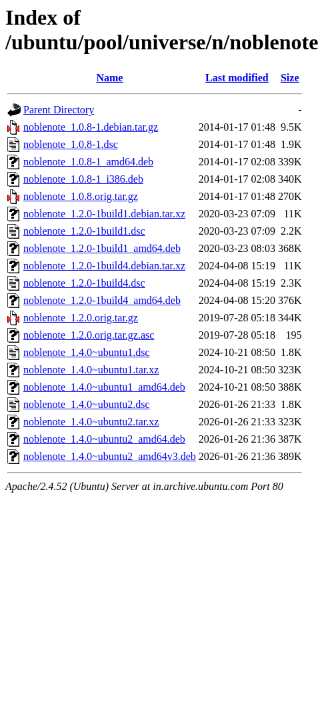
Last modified (237, 77)
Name (109, 77)
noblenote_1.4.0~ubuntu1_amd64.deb (104, 387)
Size (290, 77)
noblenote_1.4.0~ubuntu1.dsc (86, 352)
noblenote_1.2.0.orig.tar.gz (80, 317)
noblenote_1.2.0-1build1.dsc (84, 231)
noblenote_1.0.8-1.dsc (70, 144)
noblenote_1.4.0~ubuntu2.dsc (86, 404)
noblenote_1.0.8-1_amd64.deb (88, 161)
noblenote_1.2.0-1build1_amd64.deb (102, 248)
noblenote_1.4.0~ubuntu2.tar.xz (91, 421)
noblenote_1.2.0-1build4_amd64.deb (102, 300)
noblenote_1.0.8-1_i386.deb (83, 179)
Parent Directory (58, 109)
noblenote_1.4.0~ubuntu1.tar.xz (91, 369)
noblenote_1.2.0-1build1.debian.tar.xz (104, 213)
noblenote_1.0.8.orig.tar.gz (80, 196)
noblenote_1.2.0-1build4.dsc (84, 283)
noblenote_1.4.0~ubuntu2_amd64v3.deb (109, 456)
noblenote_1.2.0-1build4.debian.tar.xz (104, 265)
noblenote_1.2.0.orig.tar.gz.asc (88, 335)
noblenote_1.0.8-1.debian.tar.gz (90, 127)
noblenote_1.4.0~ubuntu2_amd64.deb (104, 439)
